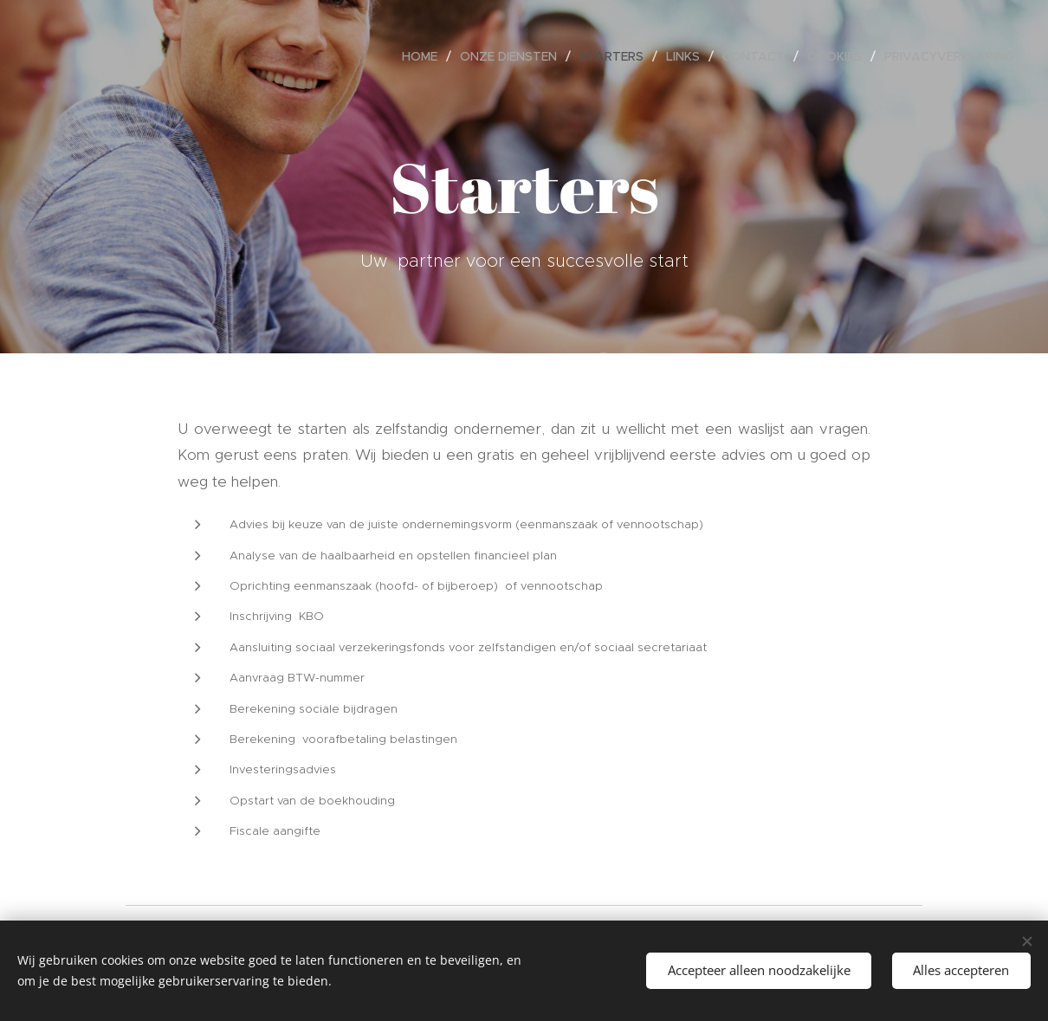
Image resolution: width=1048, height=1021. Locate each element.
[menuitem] (424, 56)
